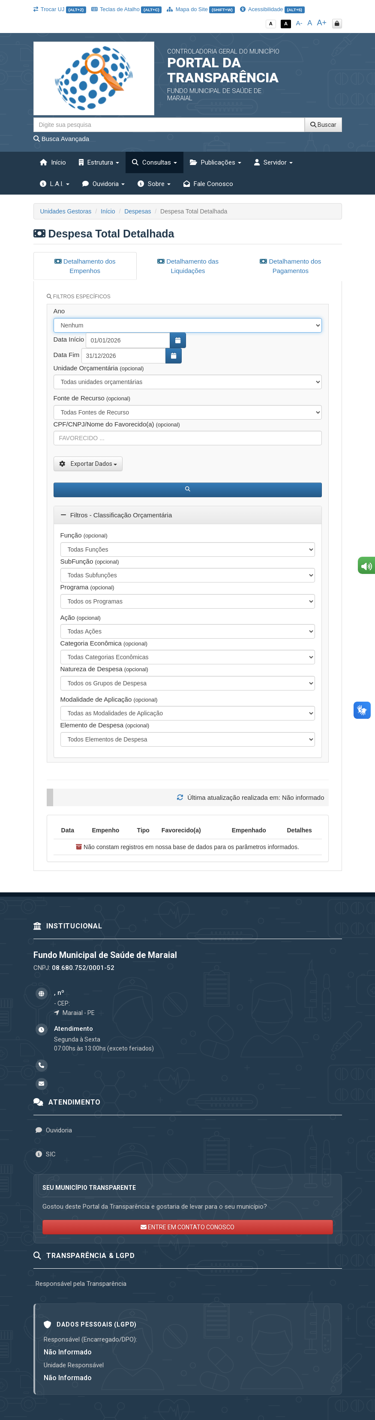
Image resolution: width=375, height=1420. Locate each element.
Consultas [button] (154, 162)
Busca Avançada (61, 138)
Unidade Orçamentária (99, 366)
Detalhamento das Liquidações (188, 266)
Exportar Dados (88, 462)
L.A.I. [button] (54, 184)
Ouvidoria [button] (103, 184)
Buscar (323, 124)
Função (84, 533)
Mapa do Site (201, 9)
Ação (80, 616)
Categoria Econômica (104, 641)
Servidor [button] (273, 162)
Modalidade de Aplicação (109, 698)
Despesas (137, 211)
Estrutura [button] (99, 162)
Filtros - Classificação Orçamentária (116, 513)
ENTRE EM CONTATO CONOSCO (187, 1225)
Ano (59, 309)
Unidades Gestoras (66, 211)
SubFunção (89, 560)
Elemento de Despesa (105, 723)
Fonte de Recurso (92, 396)
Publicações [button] (215, 162)
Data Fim (67, 353)
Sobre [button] (154, 184)
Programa (87, 585)
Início (53, 162)
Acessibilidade (272, 9)
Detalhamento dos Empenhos (85, 266)
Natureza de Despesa (104, 668)
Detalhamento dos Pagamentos (290, 266)
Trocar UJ (59, 9)
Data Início (69, 338)
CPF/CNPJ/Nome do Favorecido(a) (117, 422)
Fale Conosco (208, 184)
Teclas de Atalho (126, 9)
